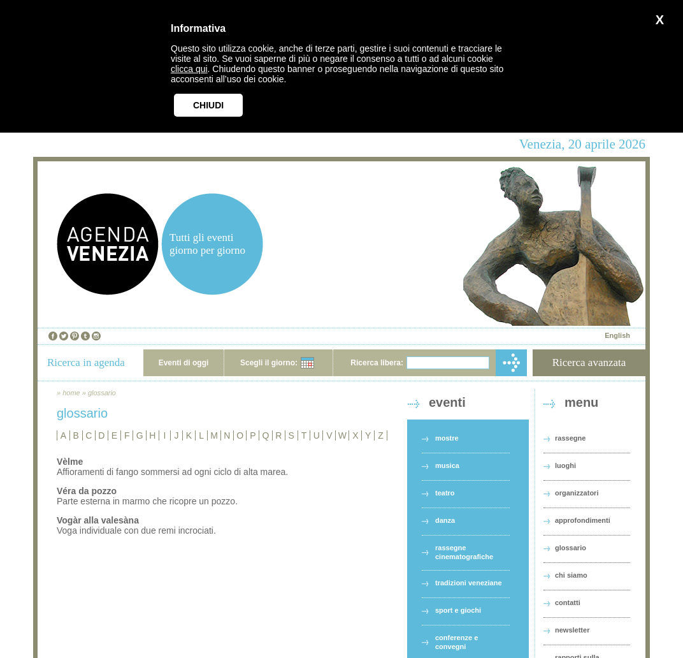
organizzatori (576, 493)
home (71, 393)
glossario (102, 393)
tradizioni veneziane (468, 583)
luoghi (565, 465)
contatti (567, 602)
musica (447, 465)
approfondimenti (582, 520)
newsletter (572, 630)
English (617, 335)
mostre (447, 438)
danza (445, 520)
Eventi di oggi (184, 362)
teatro (445, 493)
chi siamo (571, 575)
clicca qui (189, 69)
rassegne (570, 438)
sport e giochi (458, 610)
